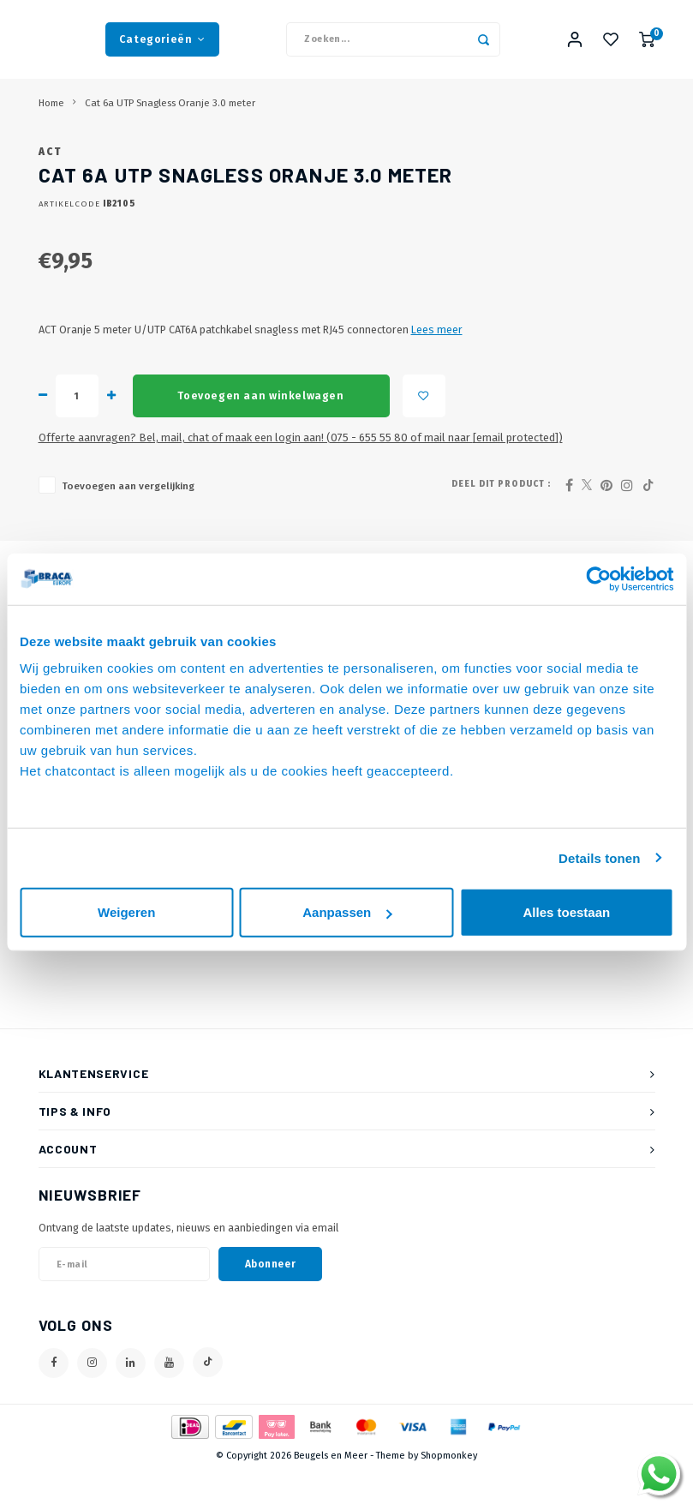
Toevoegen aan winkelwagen (260, 428)
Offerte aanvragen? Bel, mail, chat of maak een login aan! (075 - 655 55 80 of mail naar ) (301, 470)
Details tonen (599, 857)
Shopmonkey (449, 1489)
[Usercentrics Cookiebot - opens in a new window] (598, 578)
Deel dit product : (501, 517)
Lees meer (437, 362)
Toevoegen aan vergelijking (128, 518)
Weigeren (126, 912)
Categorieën (162, 42)
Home (51, 110)
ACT (51, 184)
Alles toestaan (566, 912)
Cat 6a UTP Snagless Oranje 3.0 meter (170, 110)
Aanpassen (346, 912)
